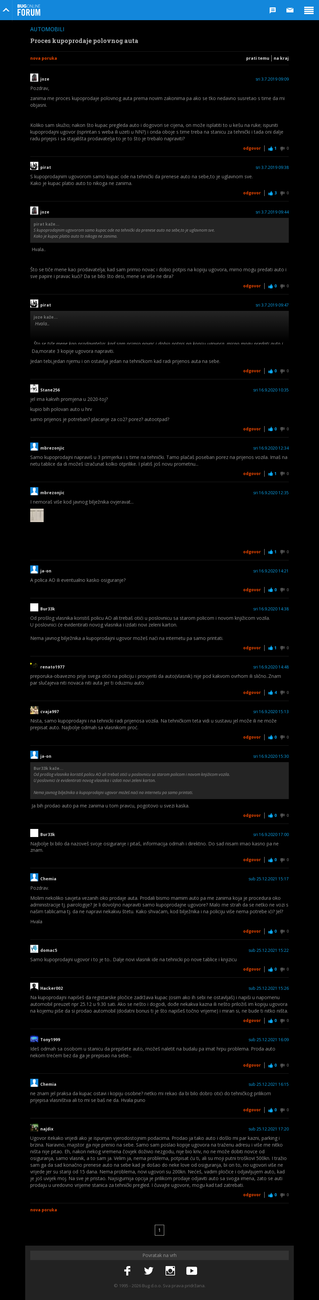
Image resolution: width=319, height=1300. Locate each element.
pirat (45, 167)
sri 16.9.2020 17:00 (271, 834)
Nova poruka (43, 58)
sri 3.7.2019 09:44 (272, 212)
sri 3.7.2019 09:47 (272, 305)
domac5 (48, 950)
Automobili (47, 29)
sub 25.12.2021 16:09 (268, 1039)
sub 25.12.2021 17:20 (268, 1129)
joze (44, 79)
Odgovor (252, 148)
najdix (46, 1129)
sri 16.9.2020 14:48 (271, 667)
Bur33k (47, 609)
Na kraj (281, 58)
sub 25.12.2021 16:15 (268, 1084)
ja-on (45, 571)
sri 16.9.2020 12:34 (271, 448)
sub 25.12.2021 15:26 (268, 988)
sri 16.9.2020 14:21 (271, 571)
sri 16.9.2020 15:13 (271, 711)
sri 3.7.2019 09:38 (272, 167)
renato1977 (52, 667)
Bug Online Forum (28, 10)
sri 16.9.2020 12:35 (271, 493)
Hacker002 (51, 988)
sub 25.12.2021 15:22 (268, 950)
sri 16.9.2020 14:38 (271, 609)
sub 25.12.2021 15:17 (268, 879)
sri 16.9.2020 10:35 (271, 390)
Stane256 (50, 390)
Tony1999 (50, 1039)
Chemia (48, 879)
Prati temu (257, 58)
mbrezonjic (52, 448)
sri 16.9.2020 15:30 (271, 756)
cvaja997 (49, 711)
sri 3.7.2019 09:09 (272, 79)
